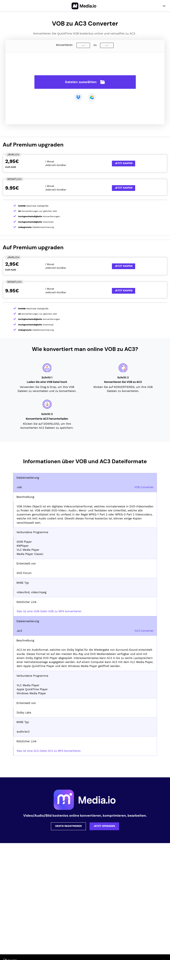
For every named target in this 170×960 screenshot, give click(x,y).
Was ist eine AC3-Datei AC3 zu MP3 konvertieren (49, 750)
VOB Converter (144, 487)
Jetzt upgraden (104, 826)
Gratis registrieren (68, 826)
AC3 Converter (144, 630)
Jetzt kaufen (123, 163)
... (82, 45)
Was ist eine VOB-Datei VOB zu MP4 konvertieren (49, 611)
